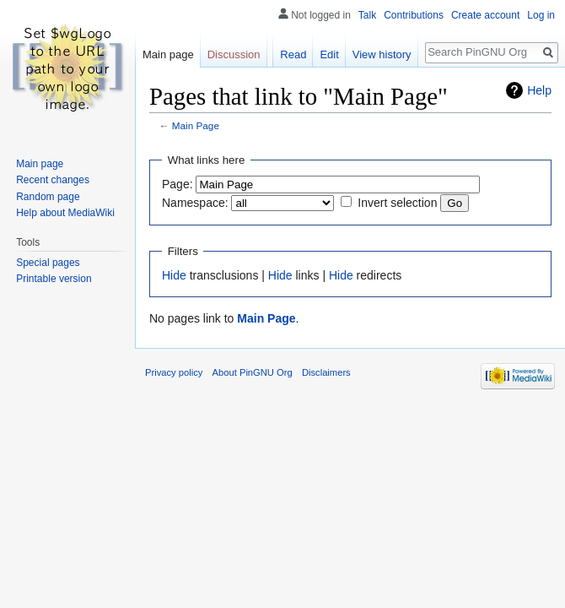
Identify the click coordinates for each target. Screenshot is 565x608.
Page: (177, 184)
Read (293, 54)
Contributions (414, 15)
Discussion (234, 54)
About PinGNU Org (253, 372)
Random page (47, 197)
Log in (541, 15)
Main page (168, 54)
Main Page (195, 125)
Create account (485, 15)
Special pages (47, 263)
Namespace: (195, 202)
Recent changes (52, 180)
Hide (174, 275)
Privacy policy (173, 372)
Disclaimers (326, 372)
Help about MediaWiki (65, 213)
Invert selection (397, 202)
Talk (367, 15)
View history (382, 54)
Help (539, 90)
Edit (329, 54)
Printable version (53, 279)
